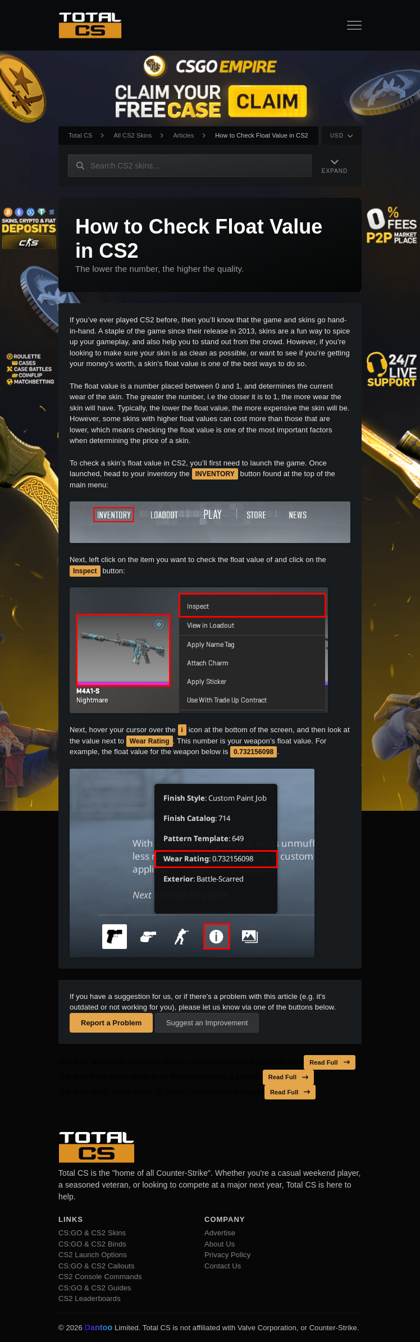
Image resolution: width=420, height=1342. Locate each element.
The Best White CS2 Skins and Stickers (123, 1062)
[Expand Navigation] (334, 165)
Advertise (219, 1233)
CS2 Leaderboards (89, 1298)
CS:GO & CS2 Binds (92, 1244)
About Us (219, 1244)
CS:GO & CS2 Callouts (96, 1266)
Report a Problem (111, 1023)
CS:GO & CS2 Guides (94, 1288)
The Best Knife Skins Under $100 (113, 1076)
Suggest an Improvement (207, 1023)
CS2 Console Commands (100, 1276)
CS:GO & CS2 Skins (92, 1233)
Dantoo (99, 1327)
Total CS (80, 135)
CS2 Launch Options (92, 1254)
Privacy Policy (227, 1254)
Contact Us (222, 1266)
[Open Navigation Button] (354, 25)
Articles (183, 135)
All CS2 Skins (132, 135)
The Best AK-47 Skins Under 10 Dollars (123, 1092)
